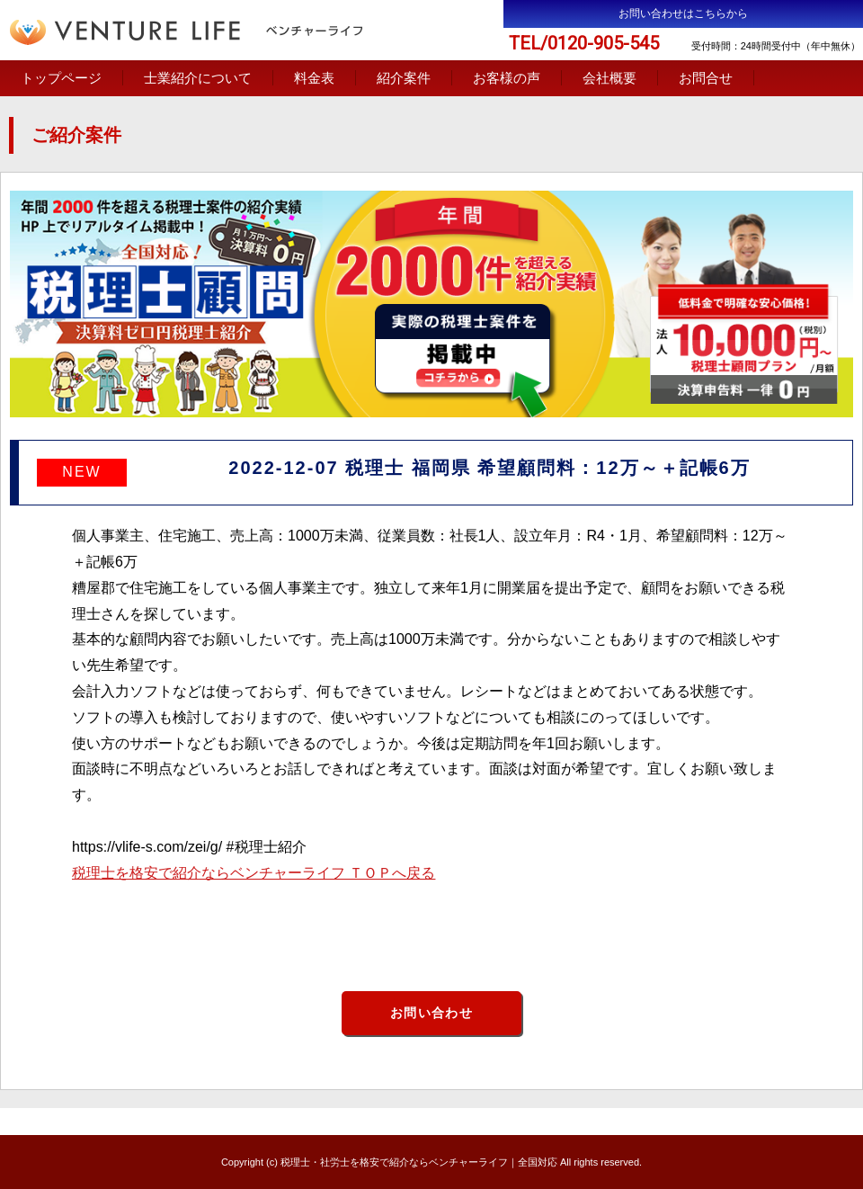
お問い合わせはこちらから (683, 13)
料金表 (314, 77)
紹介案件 (404, 77)
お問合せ (706, 77)
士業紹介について (198, 77)
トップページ (61, 77)
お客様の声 (506, 77)
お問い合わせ (431, 1013)
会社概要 (609, 77)
